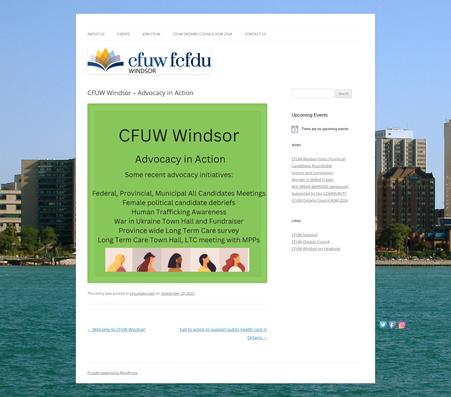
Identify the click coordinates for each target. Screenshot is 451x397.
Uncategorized (142, 293)
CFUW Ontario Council (311, 241)
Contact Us (255, 34)
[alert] (328, 129)
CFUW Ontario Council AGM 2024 (202, 34)
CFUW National (305, 234)
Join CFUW (151, 34)
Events (123, 34)
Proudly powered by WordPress (112, 372)
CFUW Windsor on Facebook (316, 248)
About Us (96, 34)
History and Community (312, 172)
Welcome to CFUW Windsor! (116, 329)
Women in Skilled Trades (312, 179)
